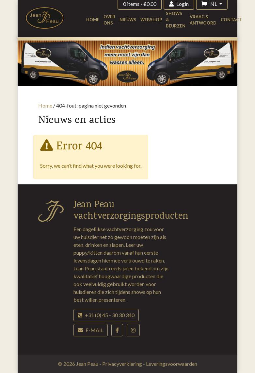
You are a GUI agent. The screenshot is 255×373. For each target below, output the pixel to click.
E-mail (91, 330)
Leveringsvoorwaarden (171, 364)
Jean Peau (87, 364)
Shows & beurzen (175, 19)
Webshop (151, 19)
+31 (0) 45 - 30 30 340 (106, 315)
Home (92, 19)
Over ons (109, 19)
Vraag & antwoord (203, 19)
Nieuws (128, 19)
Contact (231, 19)
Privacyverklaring (122, 364)
